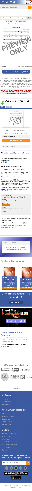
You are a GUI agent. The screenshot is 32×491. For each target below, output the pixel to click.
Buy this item (19, 91)
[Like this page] (17, 297)
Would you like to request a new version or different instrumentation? (13, 226)
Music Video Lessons (9, 442)
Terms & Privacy (7, 422)
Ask (29, 18)
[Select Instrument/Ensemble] (12, 223)
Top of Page (16, 388)
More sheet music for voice (16, 250)
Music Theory (6, 439)
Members (23, 130)
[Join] (28, 463)
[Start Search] (29, 7)
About (4, 414)
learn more (4, 190)
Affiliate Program (8, 416)
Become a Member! (16, 321)
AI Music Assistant (22, 189)
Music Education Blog (9, 444)
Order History (6, 402)
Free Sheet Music (8, 447)
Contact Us (6, 419)
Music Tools (6, 436)
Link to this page (16, 302)
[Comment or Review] (15, 352)
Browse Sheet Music (9, 434)
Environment (6, 424)
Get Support (6, 404)
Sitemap (5, 450)
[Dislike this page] (21, 297)
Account (4, 399)
